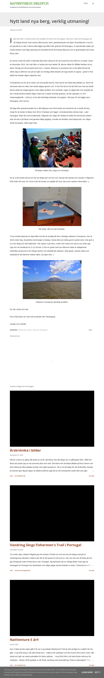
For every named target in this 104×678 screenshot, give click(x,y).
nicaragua (43, 330)
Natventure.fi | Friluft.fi (29, 3)
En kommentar (20, 476)
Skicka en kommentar (22, 570)
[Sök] (86, 3)
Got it (97, 672)
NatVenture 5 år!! (24, 639)
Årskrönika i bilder (25, 450)
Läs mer (91, 476)
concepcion (22, 330)
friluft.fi (36, 330)
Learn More (87, 672)
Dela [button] (90, 330)
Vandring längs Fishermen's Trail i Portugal (45, 545)
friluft (29, 330)
